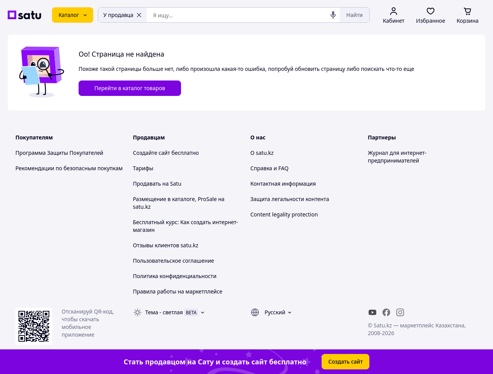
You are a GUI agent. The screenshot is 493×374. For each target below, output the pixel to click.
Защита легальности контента (289, 199)
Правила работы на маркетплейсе (177, 291)
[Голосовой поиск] (333, 15)
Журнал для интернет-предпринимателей (397, 156)
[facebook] (386, 312)
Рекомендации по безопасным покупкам (68, 168)
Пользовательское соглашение (173, 260)
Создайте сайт (151, 152)
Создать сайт (345, 361)
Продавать (147, 183)
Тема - (164, 312)
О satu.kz (261, 152)
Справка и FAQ (269, 168)
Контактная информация (283, 183)
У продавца (122, 14)
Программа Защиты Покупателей (59, 152)
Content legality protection (284, 214)
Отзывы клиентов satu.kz (165, 245)
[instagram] (400, 312)
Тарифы (143, 168)
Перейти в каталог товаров (129, 88)
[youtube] (372, 312)
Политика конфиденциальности (174, 276)
